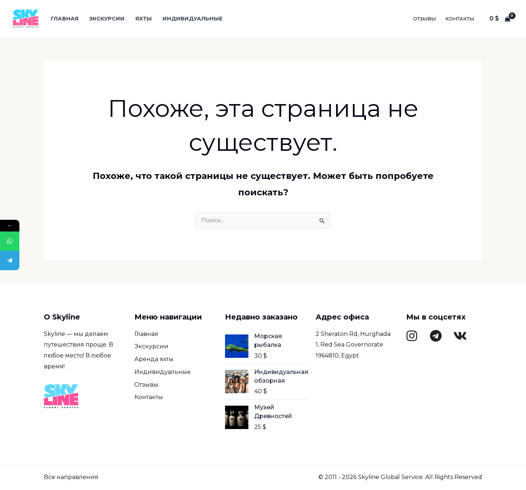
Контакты (459, 19)
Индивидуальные (192, 18)
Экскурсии (107, 18)
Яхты (143, 18)
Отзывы (424, 19)
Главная (65, 18)
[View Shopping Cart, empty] (499, 18)
